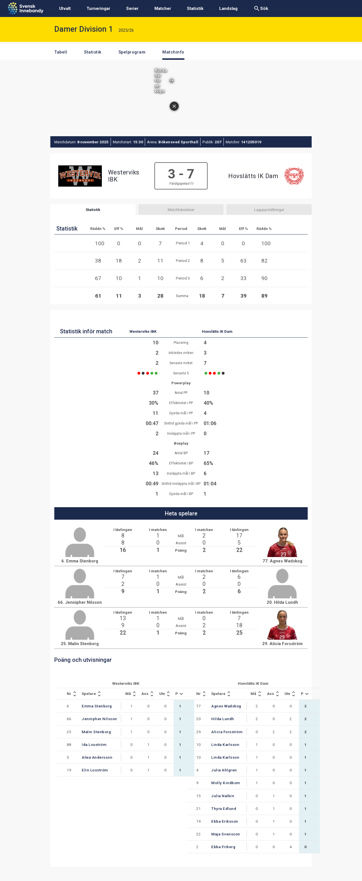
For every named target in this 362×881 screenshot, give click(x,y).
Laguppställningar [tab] (269, 209)
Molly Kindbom (225, 782)
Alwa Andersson (97, 757)
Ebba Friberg (223, 846)
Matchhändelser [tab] (181, 209)
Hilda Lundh (222, 718)
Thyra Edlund (223, 808)
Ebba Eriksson (224, 821)
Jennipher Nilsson (99, 718)
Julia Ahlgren (224, 770)
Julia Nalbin (222, 795)
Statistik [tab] (93, 209)
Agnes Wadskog (226, 706)
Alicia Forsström (226, 731)
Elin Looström (95, 770)
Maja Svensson (225, 834)
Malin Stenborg (96, 731)
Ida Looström (94, 744)
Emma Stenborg (97, 706)
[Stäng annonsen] (174, 106)
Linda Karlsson (225, 744)
